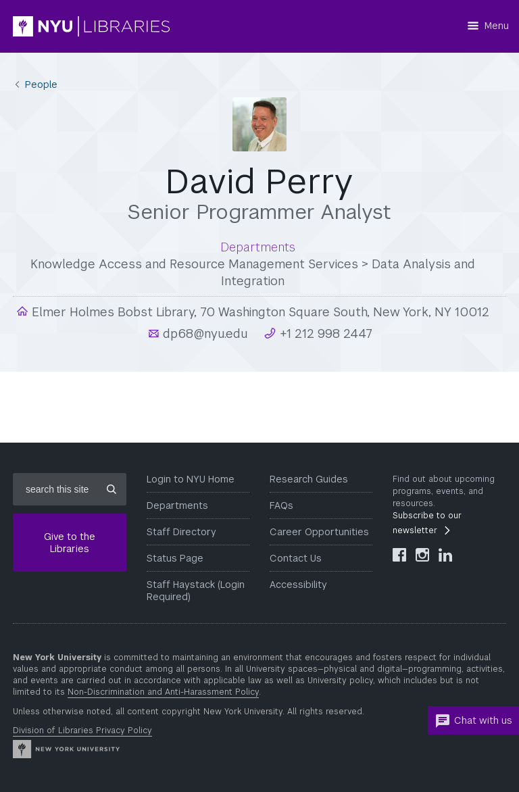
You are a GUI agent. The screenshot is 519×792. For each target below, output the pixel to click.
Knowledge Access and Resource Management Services (194, 264)
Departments (177, 505)
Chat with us (473, 721)
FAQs (281, 505)
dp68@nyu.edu (203, 333)
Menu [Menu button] (497, 26)
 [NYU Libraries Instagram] (422, 555)
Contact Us (296, 558)
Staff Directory (181, 532)
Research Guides (309, 479)
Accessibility (298, 584)
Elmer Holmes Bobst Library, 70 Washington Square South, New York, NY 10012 (258, 312)
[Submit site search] (111, 489)
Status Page (175, 558)
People (41, 84)
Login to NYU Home (190, 479)
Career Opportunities (319, 532)
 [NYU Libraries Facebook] (399, 555)
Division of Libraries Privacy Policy (82, 730)
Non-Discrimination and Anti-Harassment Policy (163, 692)
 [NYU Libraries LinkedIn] (445, 555)
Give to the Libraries (69, 542)
